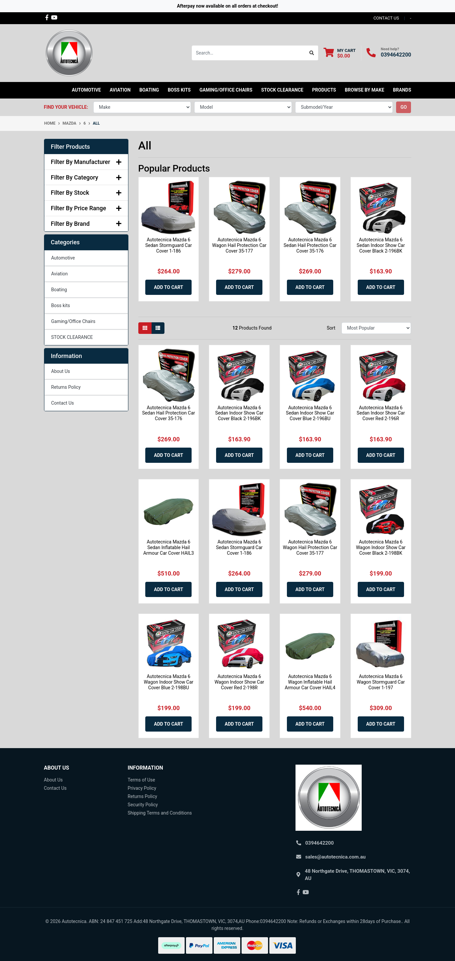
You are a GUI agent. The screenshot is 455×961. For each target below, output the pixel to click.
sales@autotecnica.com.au (335, 857)
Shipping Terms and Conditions (160, 813)
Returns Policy (66, 387)
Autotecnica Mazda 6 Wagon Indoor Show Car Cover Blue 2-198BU (168, 682)
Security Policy (143, 804)
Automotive (63, 257)
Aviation (59, 273)
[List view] (157, 328)
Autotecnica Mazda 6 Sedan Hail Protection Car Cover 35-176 (310, 245)
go (403, 107)
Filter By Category (86, 177)
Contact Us (62, 403)
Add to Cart (168, 287)
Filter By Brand (86, 223)
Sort (331, 328)
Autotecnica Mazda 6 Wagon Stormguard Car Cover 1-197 (381, 682)
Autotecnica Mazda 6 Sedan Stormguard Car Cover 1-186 (168, 245)
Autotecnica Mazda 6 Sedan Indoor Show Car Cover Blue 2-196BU (310, 413)
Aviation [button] (120, 90)
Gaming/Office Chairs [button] (226, 90)
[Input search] (249, 52)
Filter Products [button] (70, 146)
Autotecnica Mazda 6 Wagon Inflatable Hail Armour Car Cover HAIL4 (310, 682)
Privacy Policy (142, 788)
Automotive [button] (86, 90)
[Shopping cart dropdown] (339, 53)
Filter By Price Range (86, 208)
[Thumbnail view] (145, 328)
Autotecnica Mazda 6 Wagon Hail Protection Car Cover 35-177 (239, 245)
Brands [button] (402, 90)
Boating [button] (149, 90)
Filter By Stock (86, 192)
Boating (59, 289)
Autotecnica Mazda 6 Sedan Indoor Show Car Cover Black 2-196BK (381, 245)
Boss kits (179, 90)
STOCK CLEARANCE (282, 90)
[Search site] (311, 52)
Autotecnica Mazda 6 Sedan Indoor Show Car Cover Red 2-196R (381, 413)
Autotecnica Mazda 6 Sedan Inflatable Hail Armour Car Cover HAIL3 (168, 547)
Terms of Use (141, 779)
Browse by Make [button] (364, 90)
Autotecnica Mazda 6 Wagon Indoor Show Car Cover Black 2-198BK (381, 547)
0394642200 (396, 55)
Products (324, 90)
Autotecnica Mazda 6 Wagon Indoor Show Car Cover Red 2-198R (239, 682)
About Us (60, 371)
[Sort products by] (376, 328)
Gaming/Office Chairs (73, 321)
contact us (386, 18)
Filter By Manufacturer (86, 161)
